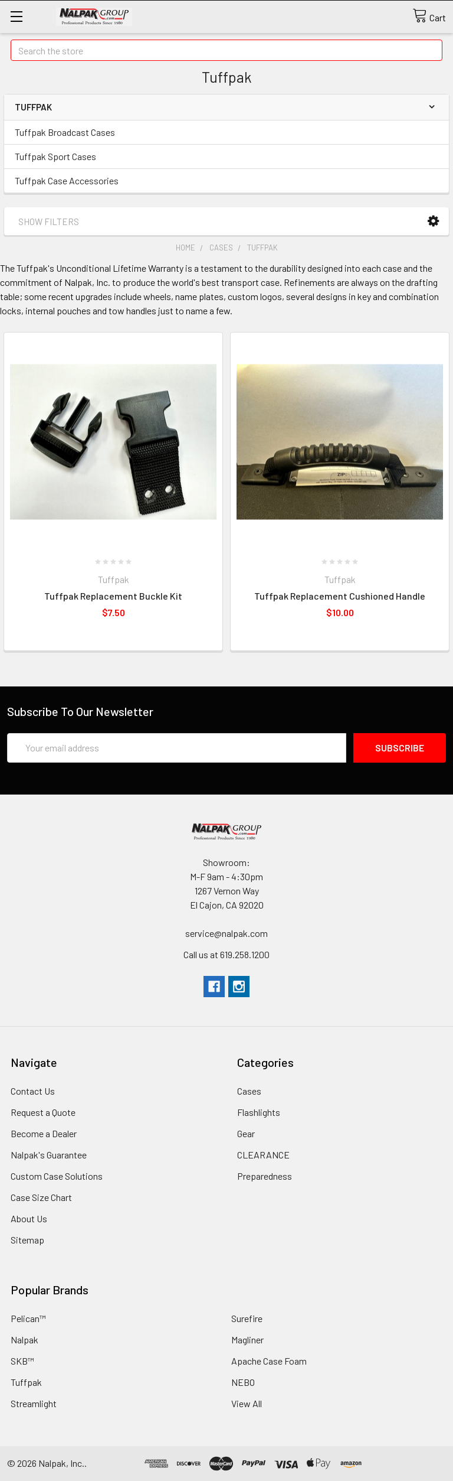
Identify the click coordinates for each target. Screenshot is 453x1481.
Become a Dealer (44, 1133)
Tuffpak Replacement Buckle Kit (113, 595)
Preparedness (264, 1175)
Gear (246, 1133)
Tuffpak (262, 247)
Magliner (247, 1339)
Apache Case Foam (269, 1360)
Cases (221, 247)
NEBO (243, 1382)
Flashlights (258, 1112)
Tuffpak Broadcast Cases (65, 132)
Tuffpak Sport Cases (55, 156)
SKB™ (22, 1360)
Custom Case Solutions (57, 1175)
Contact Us (33, 1090)
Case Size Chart (41, 1197)
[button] (433, 221)
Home (185, 247)
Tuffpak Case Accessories (67, 180)
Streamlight (34, 1403)
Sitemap (27, 1239)
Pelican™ (28, 1318)
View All (246, 1403)
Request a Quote (43, 1112)
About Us (29, 1218)
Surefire (246, 1318)
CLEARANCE (263, 1154)
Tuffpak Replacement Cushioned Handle (339, 595)
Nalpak (24, 1339)
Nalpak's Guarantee (49, 1154)
